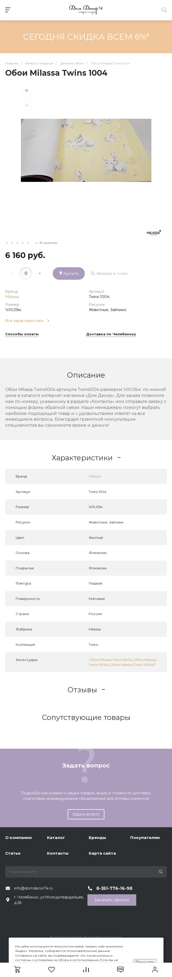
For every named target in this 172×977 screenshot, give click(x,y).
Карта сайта (102, 853)
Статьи (13, 853)
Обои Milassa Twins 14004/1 (133, 665)
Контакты (58, 853)
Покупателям (145, 837)
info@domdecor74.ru (33, 888)
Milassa (11, 296)
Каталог (56, 837)
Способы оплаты (22, 334)
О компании (18, 837)
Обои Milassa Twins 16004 (110, 660)
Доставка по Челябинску (111, 334)
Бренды (97, 837)
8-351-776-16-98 (114, 888)
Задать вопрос (86, 814)
